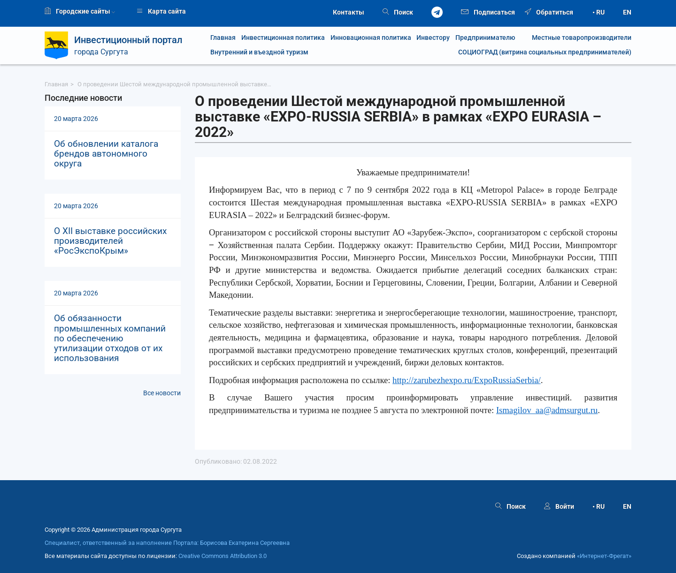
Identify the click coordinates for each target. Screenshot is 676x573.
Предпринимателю (485, 38)
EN (627, 12)
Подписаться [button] (488, 11)
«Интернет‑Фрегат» (604, 556)
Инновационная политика (370, 38)
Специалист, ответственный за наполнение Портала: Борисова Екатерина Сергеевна (167, 542)
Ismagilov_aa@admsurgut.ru (547, 410)
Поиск (398, 12)
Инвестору (433, 38)
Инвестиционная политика (283, 38)
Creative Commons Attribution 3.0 (222, 556)
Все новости (162, 393)
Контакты (348, 12)
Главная (223, 38)
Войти (559, 506)
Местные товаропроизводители (576, 38)
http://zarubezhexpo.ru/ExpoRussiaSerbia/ (466, 380)
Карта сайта (161, 11)
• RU (598, 12)
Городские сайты (80, 11)
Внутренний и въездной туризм (259, 52)
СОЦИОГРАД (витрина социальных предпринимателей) (544, 52)
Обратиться (549, 12)
